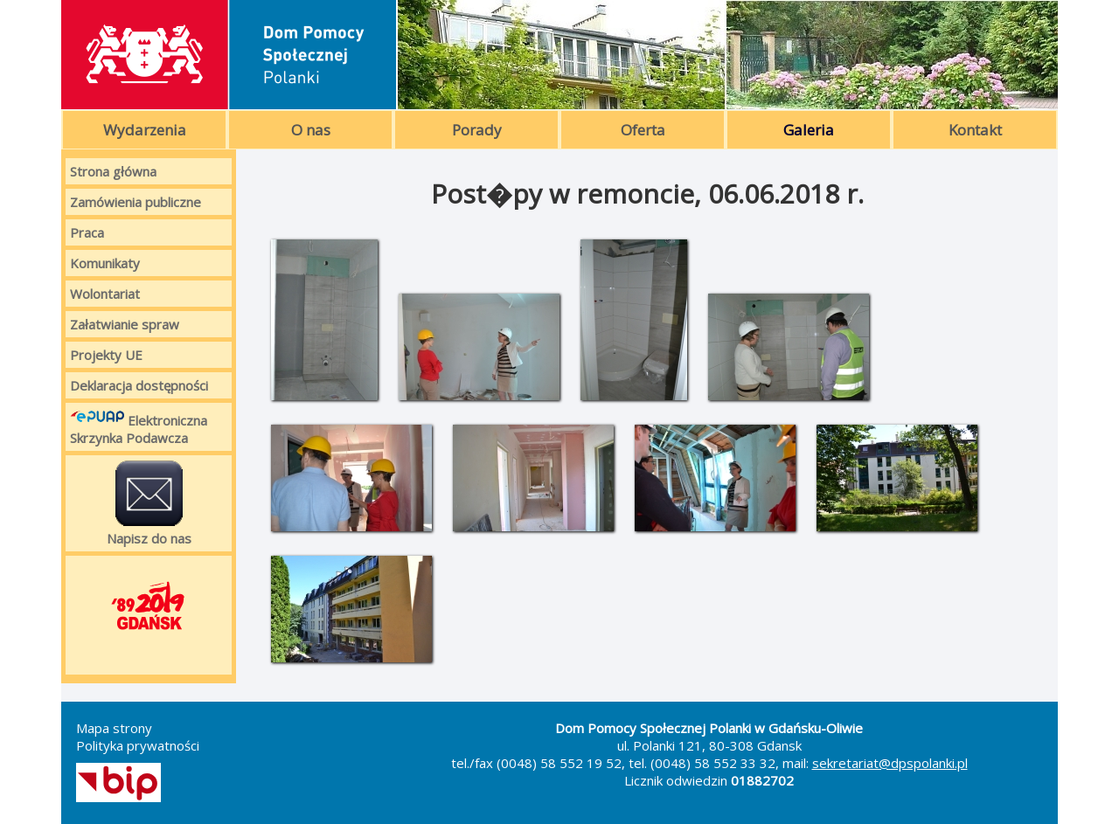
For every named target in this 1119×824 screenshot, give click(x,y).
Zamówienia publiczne (135, 202)
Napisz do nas (149, 503)
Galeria (808, 130)
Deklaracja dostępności (139, 385)
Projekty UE (106, 355)
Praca (87, 232)
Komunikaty (105, 263)
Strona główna (113, 171)
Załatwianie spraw (124, 324)
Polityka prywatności (137, 745)
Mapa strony (114, 728)
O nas (310, 130)
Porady (477, 130)
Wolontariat (105, 293)
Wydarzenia (144, 130)
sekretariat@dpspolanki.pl (890, 763)
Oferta (643, 130)
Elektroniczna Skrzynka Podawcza (138, 427)
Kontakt (975, 130)
